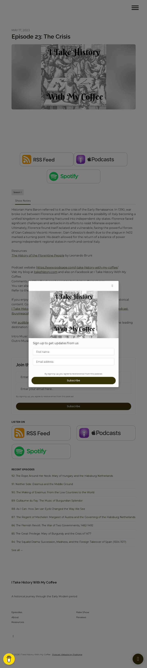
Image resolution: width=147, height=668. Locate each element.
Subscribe (73, 380)
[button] (112, 286)
